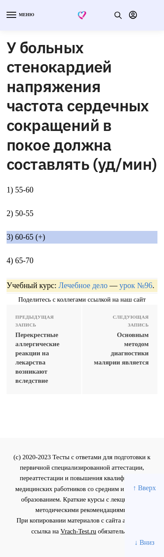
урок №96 (135, 285)
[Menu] (20, 15)
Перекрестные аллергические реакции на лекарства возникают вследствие (37, 357)
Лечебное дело (83, 285)
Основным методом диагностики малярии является (121, 348)
